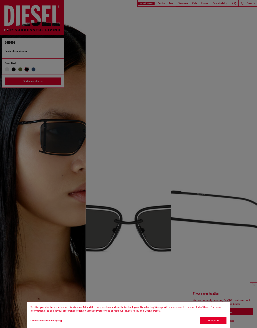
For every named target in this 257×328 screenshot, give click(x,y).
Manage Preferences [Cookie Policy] (98, 310)
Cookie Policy (152, 310)
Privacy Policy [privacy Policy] (131, 310)
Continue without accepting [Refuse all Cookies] (46, 320)
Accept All (213, 320)
